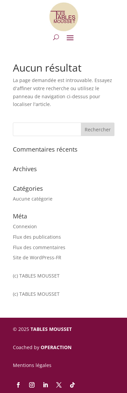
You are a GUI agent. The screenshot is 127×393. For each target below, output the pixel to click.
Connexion (25, 226)
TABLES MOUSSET (51, 329)
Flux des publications (37, 237)
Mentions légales (32, 365)
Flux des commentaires (39, 247)
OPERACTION (56, 347)
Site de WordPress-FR (37, 257)
